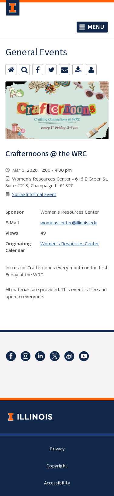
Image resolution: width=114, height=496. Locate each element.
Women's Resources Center (69, 243)
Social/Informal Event (34, 194)
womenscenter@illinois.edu (68, 222)
